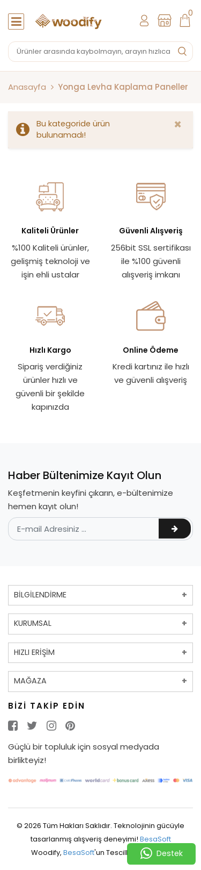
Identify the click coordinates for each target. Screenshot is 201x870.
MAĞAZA (30, 680)
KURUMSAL (32, 623)
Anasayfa (27, 86)
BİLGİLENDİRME (40, 594)
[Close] (177, 125)
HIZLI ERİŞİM (34, 652)
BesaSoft (155, 839)
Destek (161, 854)
